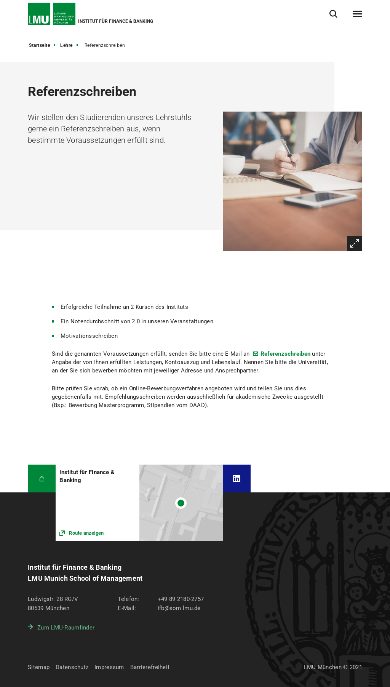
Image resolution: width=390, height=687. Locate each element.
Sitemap (39, 667)
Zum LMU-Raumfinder (65, 627)
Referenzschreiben (285, 353)
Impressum (109, 667)
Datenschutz (72, 667)
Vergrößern (354, 243)
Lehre (66, 45)
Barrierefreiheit (149, 667)
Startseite (39, 45)
